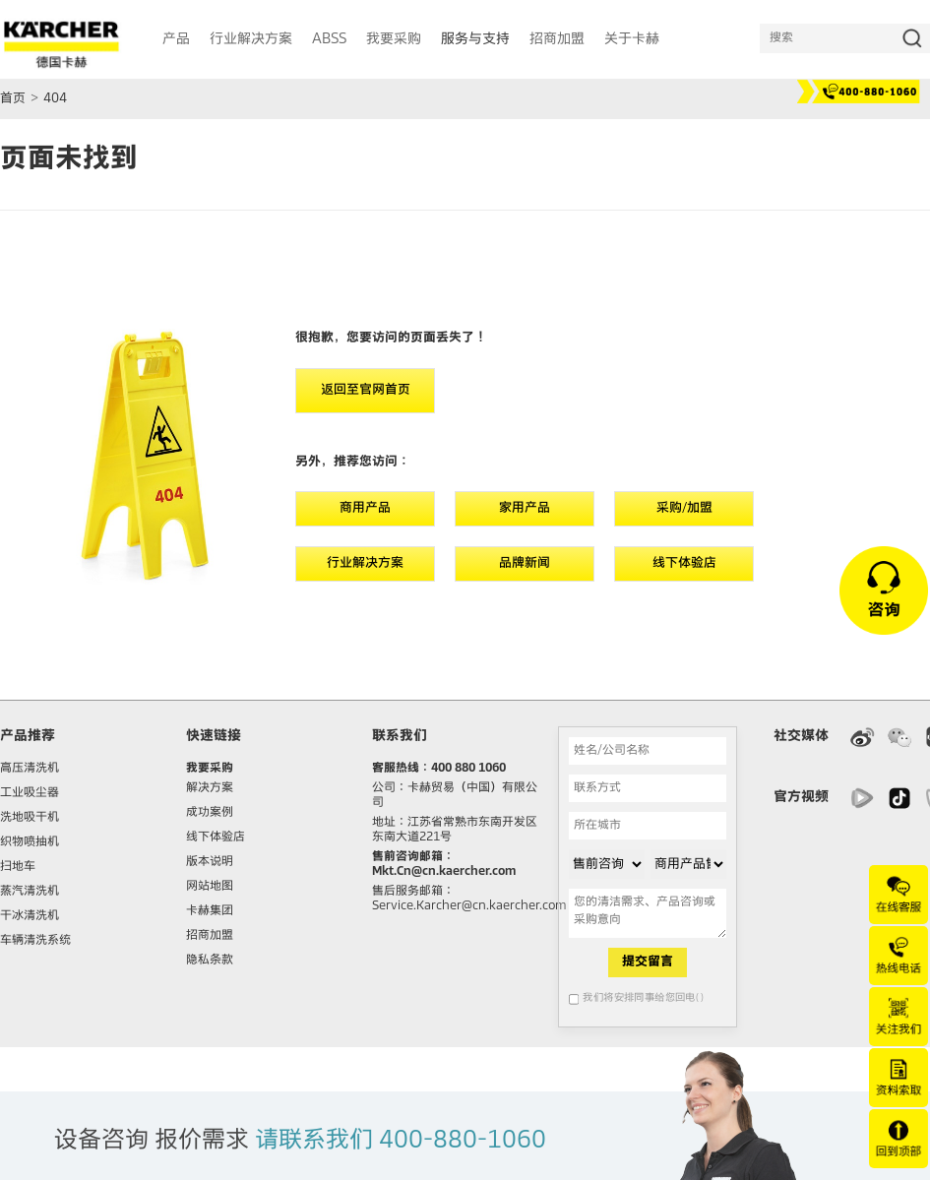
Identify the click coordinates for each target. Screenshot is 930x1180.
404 (55, 99)
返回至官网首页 (365, 390)
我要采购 (209, 769)
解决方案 (209, 788)
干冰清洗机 (29, 916)
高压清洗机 (29, 769)
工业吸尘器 (29, 793)
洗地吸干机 (29, 818)
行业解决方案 (365, 563)
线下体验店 (684, 563)
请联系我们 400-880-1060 (400, 1140)
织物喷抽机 (29, 842)
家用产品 (524, 508)
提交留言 (647, 962)
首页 (13, 99)
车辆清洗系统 (35, 941)
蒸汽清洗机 (29, 892)
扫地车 (17, 867)
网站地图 (209, 887)
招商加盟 (209, 936)
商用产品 (365, 508)
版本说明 (209, 862)
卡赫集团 (209, 911)
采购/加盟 (684, 508)
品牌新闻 (524, 563)
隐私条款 (209, 960)
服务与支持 (475, 39)
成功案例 (209, 813)
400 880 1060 (468, 769)
